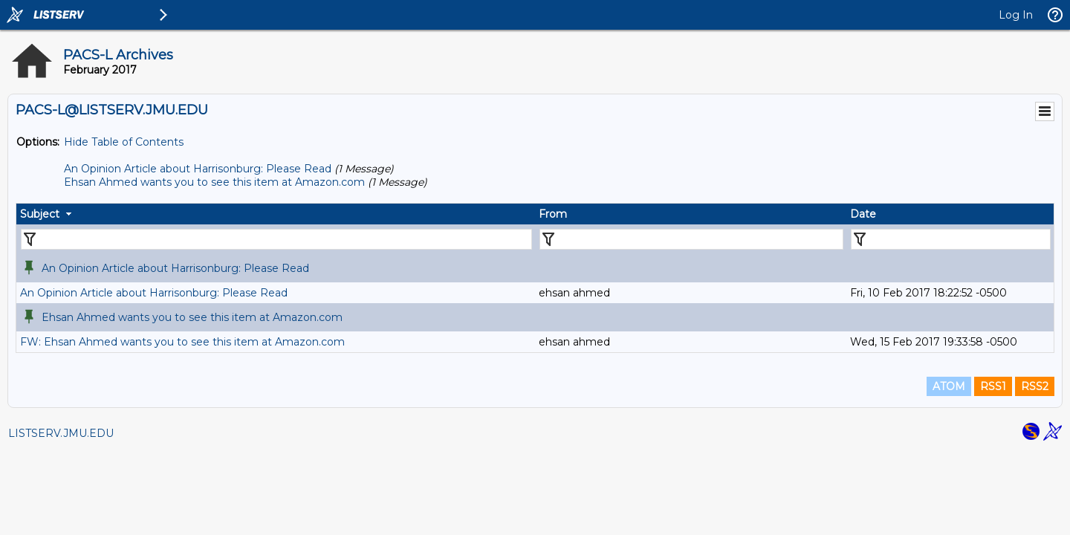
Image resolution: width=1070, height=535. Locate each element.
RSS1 (993, 386)
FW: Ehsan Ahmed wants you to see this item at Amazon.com (182, 341)
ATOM (949, 386)
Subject (39, 214)
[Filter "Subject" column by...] (276, 239)
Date (863, 214)
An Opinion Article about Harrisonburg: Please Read (197, 168)
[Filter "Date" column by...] (951, 239)
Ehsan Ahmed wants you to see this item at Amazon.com (214, 182)
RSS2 (1034, 386)
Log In (1016, 15)
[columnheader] (275, 214)
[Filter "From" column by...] (691, 239)
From (553, 214)
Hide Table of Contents (124, 142)
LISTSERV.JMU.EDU (61, 433)
